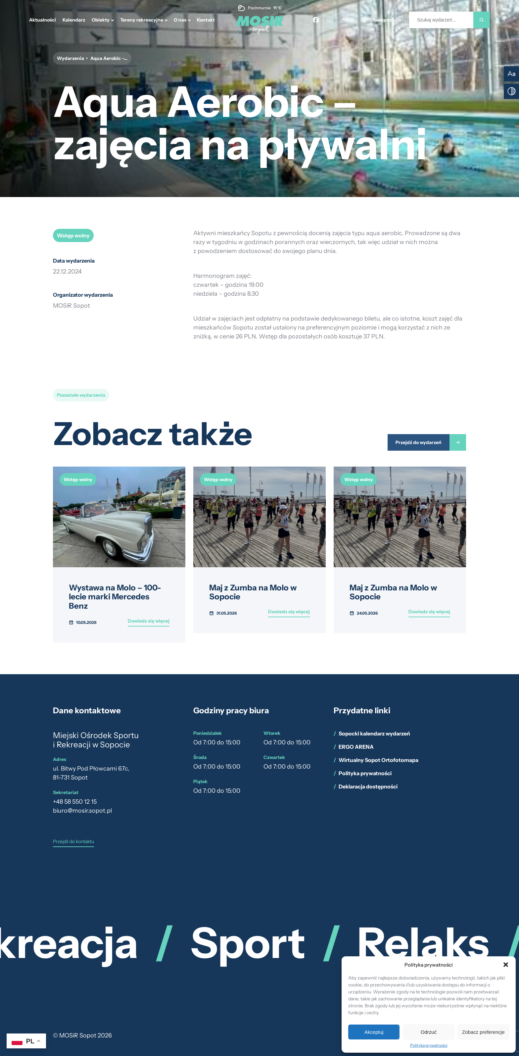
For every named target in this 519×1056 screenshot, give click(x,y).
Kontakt (206, 20)
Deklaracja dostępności (368, 786)
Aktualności (42, 20)
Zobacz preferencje (483, 1032)
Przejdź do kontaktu (73, 841)
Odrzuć (429, 1032)
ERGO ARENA (356, 746)
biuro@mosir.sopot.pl (82, 810)
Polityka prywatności (429, 1045)
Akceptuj (374, 1032)
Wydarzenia (70, 58)
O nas (180, 20)
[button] (505, 964)
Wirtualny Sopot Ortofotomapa (378, 760)
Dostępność (383, 20)
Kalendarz (74, 20)
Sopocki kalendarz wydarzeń (374, 733)
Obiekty (101, 20)
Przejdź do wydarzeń (419, 442)
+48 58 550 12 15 (75, 801)
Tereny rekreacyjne (141, 20)
